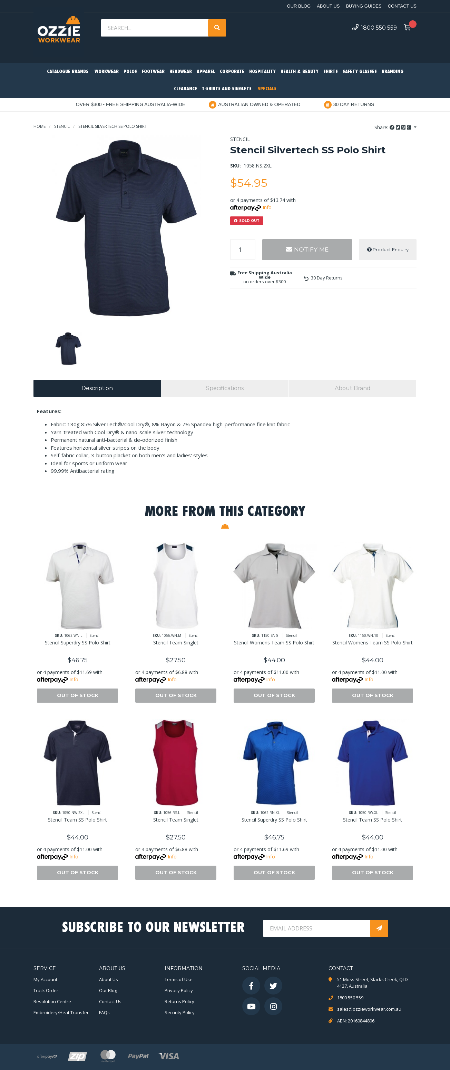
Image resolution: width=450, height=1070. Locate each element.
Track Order (45, 990)
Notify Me (307, 249)
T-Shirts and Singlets (227, 89)
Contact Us (402, 6)
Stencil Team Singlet (175, 642)
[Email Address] (317, 928)
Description (97, 388)
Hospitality (262, 72)
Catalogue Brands (67, 72)
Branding (392, 72)
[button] (323, 278)
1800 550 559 (374, 27)
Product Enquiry (388, 249)
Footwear (153, 72)
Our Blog (299, 6)
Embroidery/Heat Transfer (61, 1012)
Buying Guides (363, 6)
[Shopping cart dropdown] (409, 28)
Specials (267, 89)
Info (267, 207)
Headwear (180, 72)
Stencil (240, 139)
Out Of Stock (77, 695)
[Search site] (217, 28)
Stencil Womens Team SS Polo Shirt (274, 642)
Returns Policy (179, 1001)
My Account (45, 979)
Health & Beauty (300, 72)
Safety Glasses (360, 72)
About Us (328, 6)
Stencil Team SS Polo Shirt (77, 819)
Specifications (225, 388)
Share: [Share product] (393, 127)
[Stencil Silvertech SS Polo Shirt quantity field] (242, 249)
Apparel (206, 72)
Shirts (330, 72)
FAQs (104, 1012)
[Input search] (155, 28)
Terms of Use (179, 979)
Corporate (232, 72)
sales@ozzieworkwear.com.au (369, 1009)
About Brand (353, 388)
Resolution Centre (52, 1001)
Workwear (107, 72)
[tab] (97, 388)
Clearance (185, 89)
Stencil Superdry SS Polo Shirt (77, 642)
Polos (130, 72)
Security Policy (180, 1012)
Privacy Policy (179, 990)
